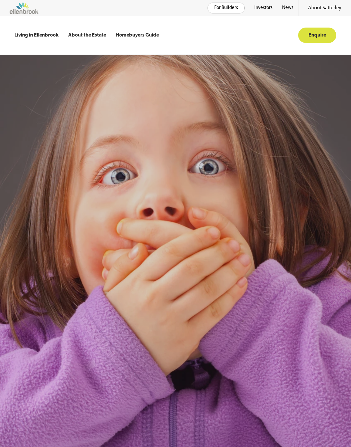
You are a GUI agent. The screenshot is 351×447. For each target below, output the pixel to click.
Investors (263, 7)
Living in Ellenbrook (36, 35)
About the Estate (87, 35)
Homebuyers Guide (137, 35)
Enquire (317, 35)
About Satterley (324, 8)
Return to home (37, 289)
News (287, 7)
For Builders (226, 7)
